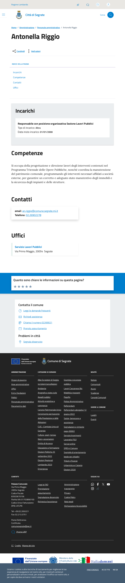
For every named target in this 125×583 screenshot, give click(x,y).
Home (13, 27)
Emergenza (43, 468)
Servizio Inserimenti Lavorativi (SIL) (72, 437)
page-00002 (69, 431)
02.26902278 (33, 215)
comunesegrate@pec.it (21, 526)
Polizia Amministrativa (73, 401)
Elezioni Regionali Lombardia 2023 (45, 462)
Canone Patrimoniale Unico (49, 409)
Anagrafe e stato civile (47, 392)
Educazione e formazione (48, 447)
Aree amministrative (20, 384)
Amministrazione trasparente (71, 486)
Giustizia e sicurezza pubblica (72, 382)
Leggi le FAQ (43, 484)
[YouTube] (108, 485)
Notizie (94, 380)
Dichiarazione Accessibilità (75, 506)
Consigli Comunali (98, 397)
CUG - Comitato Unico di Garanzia (48, 428)
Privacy (67, 493)
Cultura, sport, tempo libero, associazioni (47, 437)
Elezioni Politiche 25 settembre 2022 (46, 454)
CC (12, 545)
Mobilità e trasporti (72, 392)
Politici (14, 397)
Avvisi (93, 388)
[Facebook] (98, 485)
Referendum (69, 405)
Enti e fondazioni (18, 393)
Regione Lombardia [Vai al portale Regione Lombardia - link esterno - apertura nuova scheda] (19, 4)
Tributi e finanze (71, 461)
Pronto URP (19, 532)
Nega (115, 570)
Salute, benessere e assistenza (72, 420)
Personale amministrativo (48, 27)
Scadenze (95, 393)
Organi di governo (18, 380)
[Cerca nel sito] (110, 15)
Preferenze (93, 570)
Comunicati (95, 384)
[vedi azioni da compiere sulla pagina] (33, 51)
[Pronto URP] (87, 4)
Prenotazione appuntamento (44, 490)
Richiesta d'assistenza (47, 501)
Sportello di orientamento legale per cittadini (75, 454)
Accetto (106, 570)
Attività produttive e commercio (46, 403)
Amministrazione (26, 27)
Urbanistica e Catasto (73, 465)
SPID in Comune (71, 448)
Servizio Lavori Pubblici (28, 247)
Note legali (68, 501)
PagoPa (67, 397)
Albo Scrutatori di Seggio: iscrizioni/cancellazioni (48, 382)
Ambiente (42, 388)
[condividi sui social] (18, 51)
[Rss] (98, 489)
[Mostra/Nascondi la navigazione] (3, 14)
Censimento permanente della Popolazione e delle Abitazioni (49, 418)
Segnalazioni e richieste (74, 427)
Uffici (13, 388)
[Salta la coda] (78, 4)
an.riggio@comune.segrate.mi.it (40, 211)
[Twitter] (103, 485)
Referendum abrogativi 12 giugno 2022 (75, 412)
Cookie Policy (69, 497)
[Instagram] (92, 489)
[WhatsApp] (92, 485)
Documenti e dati (18, 406)
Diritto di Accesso (45, 443)
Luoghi (93, 415)
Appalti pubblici (44, 397)
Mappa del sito (28, 545)
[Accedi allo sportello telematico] (97, 4)
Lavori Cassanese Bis (73, 388)
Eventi (93, 419)
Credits (18, 545)
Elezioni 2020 (70, 469)
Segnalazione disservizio (48, 497)
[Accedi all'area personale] (108, 4)
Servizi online (69, 443)
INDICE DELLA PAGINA (62, 64)
